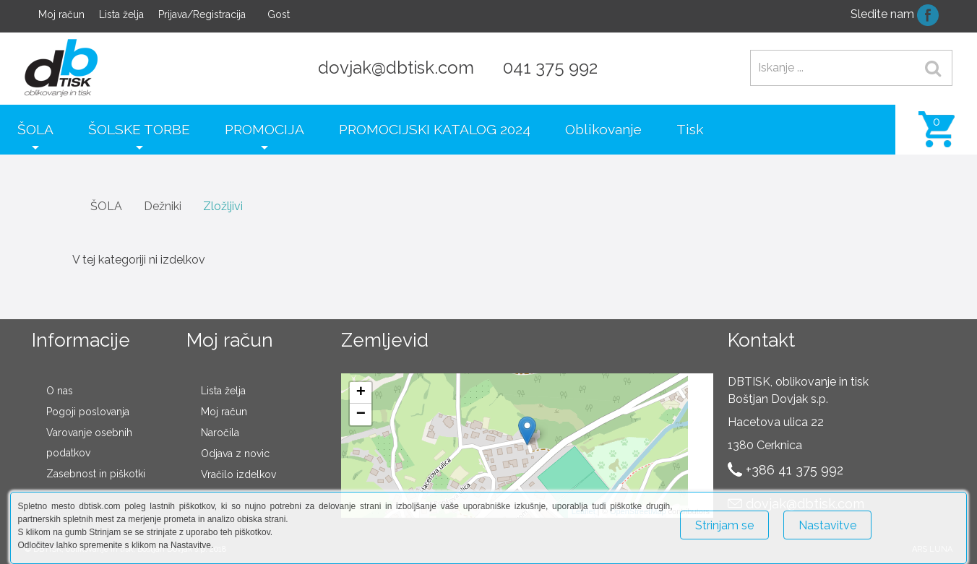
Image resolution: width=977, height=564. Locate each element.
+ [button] (361, 393)
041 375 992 (550, 67)
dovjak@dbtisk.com (396, 67)
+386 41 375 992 (794, 469)
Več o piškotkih (924, 518)
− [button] (361, 414)
